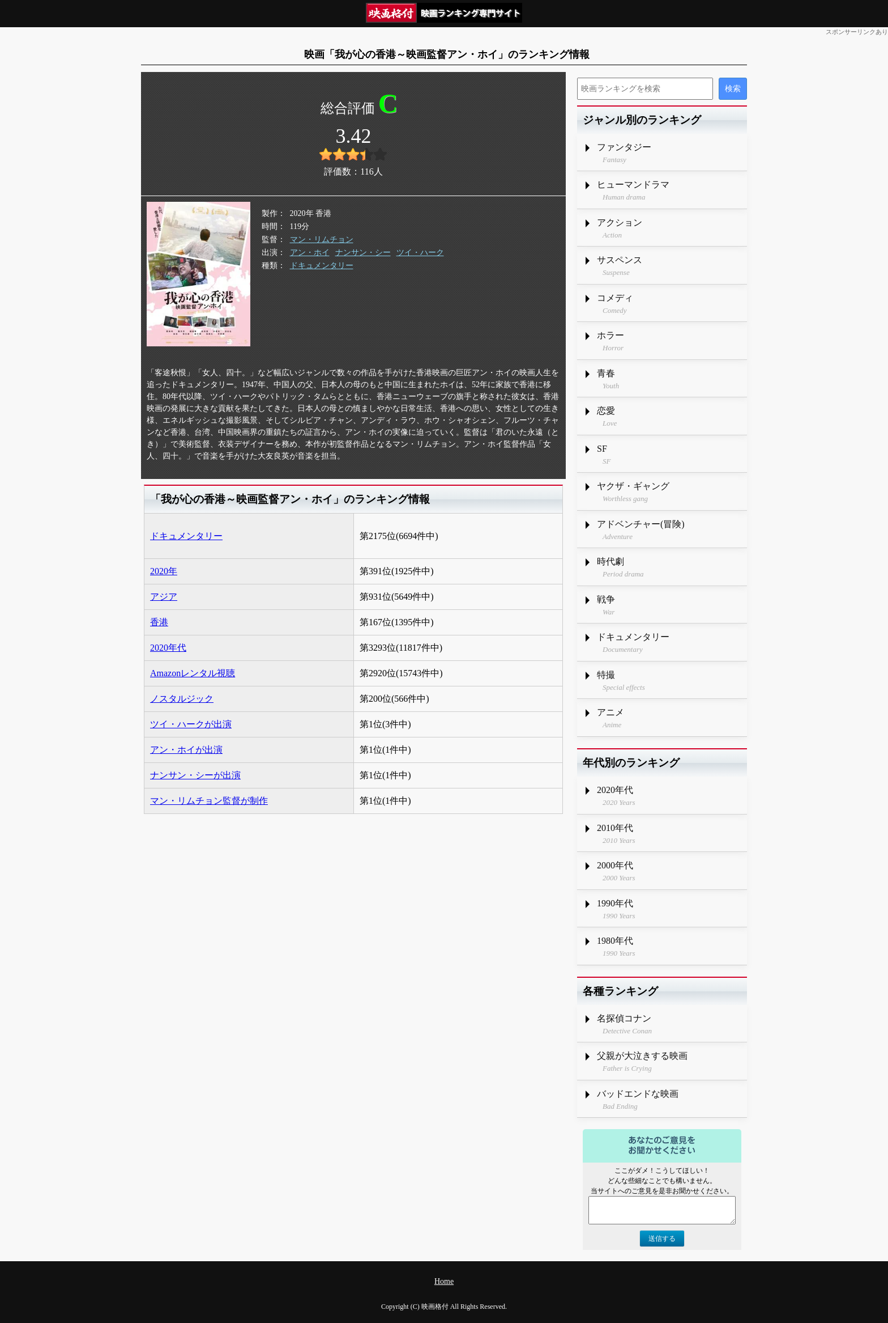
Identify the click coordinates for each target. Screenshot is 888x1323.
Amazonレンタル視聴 (192, 673)
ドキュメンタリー (321, 265)
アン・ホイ (310, 252)
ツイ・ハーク (420, 252)
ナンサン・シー (363, 252)
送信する (662, 1239)
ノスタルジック (182, 698)
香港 (159, 622)
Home (444, 1281)
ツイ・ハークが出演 (191, 724)
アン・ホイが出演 (186, 749)
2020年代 (168, 647)
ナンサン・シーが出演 (195, 775)
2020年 (163, 571)
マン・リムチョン (321, 239)
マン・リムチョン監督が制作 (209, 800)
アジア (163, 596)
